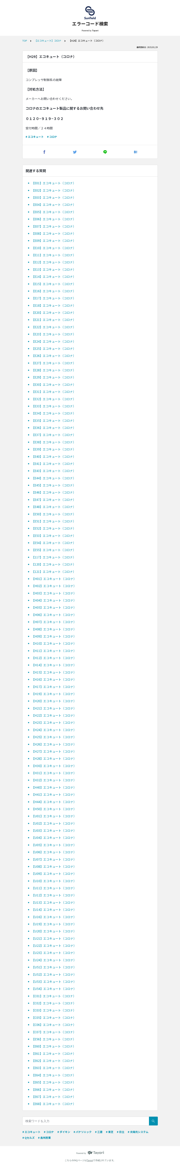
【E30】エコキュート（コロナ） (54, 384)
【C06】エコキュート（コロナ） (54, 1024)
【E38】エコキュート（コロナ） (54, 442)
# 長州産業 (44, 1138)
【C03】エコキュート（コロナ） (54, 1010)
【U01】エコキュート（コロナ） (54, 816)
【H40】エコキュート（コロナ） (54, 787)
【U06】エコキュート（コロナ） (54, 852)
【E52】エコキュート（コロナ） (54, 528)
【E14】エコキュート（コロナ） (54, 276)
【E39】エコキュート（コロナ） (54, 449)
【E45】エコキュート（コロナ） (54, 485)
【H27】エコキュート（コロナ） (54, 751)
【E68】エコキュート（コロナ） (54, 1103)
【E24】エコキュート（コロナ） (54, 341)
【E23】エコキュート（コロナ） (54, 334)
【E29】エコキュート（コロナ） (54, 377)
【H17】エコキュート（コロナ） (54, 686)
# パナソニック (83, 1132)
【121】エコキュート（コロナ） (54, 571)
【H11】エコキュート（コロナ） (54, 650)
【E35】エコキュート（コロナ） (54, 420)
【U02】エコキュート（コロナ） (54, 823)
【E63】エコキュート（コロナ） (54, 1067)
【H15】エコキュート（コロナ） (54, 672)
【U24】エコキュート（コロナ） (54, 960)
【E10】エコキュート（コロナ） (54, 248)
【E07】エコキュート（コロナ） (54, 226)
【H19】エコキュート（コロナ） (54, 694)
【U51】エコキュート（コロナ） (54, 967)
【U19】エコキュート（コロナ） (54, 924)
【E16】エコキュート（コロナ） (54, 291)
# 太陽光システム (138, 1132)
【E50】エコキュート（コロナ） (54, 514)
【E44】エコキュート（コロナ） (54, 478)
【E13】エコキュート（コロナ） (54, 269)
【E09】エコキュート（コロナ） (54, 240)
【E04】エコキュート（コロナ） (54, 204)
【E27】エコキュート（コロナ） (54, 363)
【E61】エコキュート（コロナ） (54, 1053)
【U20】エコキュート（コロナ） (54, 931)
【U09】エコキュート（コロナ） (54, 873)
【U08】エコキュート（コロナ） (54, 866)
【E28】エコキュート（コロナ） (54, 370)
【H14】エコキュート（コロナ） (54, 665)
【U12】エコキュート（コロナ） (54, 895)
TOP (24, 40)
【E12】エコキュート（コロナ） (54, 262)
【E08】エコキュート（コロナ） (54, 233)
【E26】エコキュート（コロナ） (54, 355)
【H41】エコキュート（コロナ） (54, 794)
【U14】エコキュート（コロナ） (54, 909)
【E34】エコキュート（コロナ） (54, 413)
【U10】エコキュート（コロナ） (54, 881)
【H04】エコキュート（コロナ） (54, 600)
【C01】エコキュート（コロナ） (54, 996)
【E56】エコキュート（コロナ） (54, 1039)
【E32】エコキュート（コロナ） (54, 399)
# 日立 (120, 1132)
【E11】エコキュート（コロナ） (54, 255)
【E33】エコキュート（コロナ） (54, 406)
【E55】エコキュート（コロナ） (54, 550)
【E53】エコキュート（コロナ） (54, 535)
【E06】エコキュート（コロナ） (54, 219)
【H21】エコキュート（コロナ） (54, 708)
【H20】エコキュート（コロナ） (54, 701)
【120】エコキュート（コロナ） (54, 564)
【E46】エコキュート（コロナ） (54, 492)
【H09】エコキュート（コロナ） (54, 636)
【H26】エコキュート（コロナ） (54, 744)
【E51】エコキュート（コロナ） (54, 521)
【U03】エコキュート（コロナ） (54, 830)
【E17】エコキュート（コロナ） (54, 298)
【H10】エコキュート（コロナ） (54, 643)
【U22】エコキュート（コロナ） (54, 945)
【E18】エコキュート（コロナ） (54, 305)
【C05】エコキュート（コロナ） (54, 1017)
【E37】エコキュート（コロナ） (54, 434)
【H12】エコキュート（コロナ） (54, 658)
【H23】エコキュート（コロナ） (54, 722)
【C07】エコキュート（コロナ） (54, 1032)
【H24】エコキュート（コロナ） (54, 729)
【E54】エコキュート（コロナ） (54, 542)
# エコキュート (35, 137)
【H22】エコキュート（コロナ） (54, 715)
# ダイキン (63, 1132)
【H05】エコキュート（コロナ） (54, 607)
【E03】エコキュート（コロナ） (54, 197)
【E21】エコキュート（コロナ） (54, 319)
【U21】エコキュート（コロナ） (54, 938)
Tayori (90, 1160)
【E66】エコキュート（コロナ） (54, 1089)
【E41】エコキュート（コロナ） (54, 463)
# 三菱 (99, 1132)
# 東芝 (109, 1132)
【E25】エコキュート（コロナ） (54, 348)
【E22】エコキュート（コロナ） (54, 327)
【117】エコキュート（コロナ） (54, 557)
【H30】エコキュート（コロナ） (54, 765)
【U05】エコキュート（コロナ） (54, 845)
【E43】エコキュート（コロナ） (54, 470)
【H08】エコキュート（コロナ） (54, 629)
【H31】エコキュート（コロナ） (54, 773)
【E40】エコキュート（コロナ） (54, 456)
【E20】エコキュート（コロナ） (54, 312)
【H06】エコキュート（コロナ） (54, 614)
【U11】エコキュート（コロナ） (54, 888)
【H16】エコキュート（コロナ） (54, 679)
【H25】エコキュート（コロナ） (54, 737)
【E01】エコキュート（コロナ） (54, 183)
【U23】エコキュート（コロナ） (54, 952)
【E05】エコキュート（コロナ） (54, 212)
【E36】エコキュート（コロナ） (54, 427)
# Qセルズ (28, 1138)
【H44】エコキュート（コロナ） (54, 801)
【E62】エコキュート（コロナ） (54, 1060)
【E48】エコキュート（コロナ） (54, 506)
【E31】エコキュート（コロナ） (54, 391)
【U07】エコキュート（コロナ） (54, 859)
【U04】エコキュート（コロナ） (54, 837)
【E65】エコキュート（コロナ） (54, 1082)
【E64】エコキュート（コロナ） (54, 1075)
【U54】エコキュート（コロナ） (54, 988)
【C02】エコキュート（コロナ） (54, 1003)
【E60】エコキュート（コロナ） (54, 1046)
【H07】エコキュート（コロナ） (54, 622)
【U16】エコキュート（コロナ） (54, 917)
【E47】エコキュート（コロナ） (54, 499)
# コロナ (52, 137)
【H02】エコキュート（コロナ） (54, 586)
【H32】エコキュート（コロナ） (54, 780)
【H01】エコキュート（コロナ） (54, 578)
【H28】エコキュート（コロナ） (54, 758)
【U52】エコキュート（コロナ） (54, 974)
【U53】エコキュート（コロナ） (54, 981)
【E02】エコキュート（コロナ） (54, 190)
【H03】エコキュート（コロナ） (54, 593)
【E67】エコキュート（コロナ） (54, 1096)
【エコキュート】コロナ (47, 40)
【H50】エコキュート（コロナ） (54, 809)
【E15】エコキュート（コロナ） (54, 284)
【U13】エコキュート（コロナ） (54, 902)
